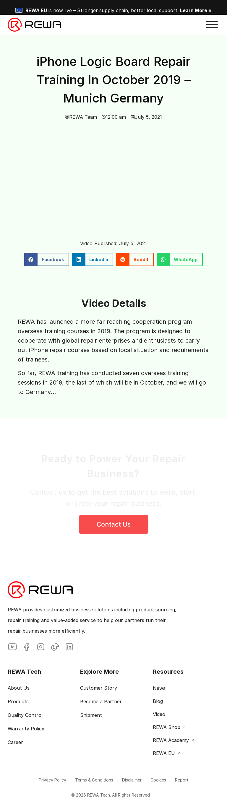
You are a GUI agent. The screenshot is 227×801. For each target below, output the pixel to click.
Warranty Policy (26, 729)
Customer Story (98, 688)
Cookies (158, 779)
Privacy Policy (52, 779)
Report (182, 779)
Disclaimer (132, 779)
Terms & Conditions (94, 779)
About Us (19, 688)
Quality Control (25, 715)
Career (15, 742)
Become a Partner (101, 701)
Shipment (91, 715)
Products (18, 701)
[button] (212, 25)
